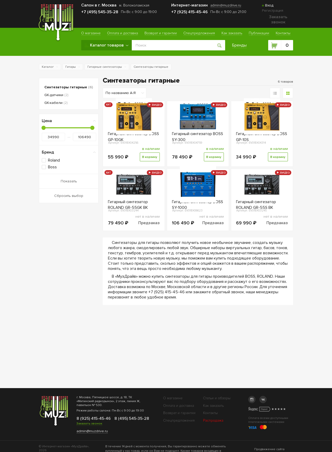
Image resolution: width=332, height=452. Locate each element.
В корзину (149, 171)
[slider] (44, 128)
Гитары (70, 67)
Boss (52, 167)
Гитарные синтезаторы (104, 67)
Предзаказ (149, 250)
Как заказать (213, 405)
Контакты (210, 413)
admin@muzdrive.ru (92, 431)
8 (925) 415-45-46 (93, 418)
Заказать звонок (278, 19)
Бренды (240, 45)
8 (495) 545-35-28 (131, 418)
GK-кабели (56, 103)
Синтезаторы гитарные (151, 67)
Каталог (48, 67)
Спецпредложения (179, 420)
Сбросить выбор (68, 196)
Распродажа (213, 420)
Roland (54, 160)
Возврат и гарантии (179, 413)
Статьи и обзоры (217, 398)
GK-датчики (56, 95)
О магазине (173, 398)
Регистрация (272, 10)
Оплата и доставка (178, 405)
